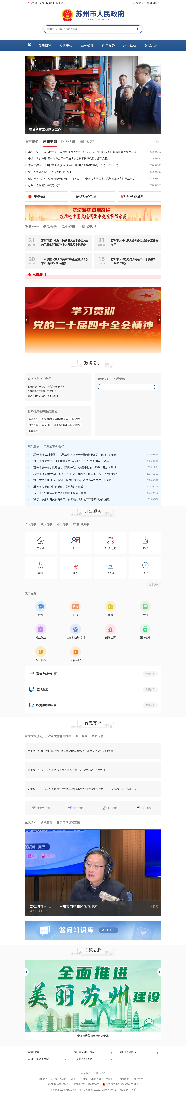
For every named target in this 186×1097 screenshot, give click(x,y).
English (50, 3)
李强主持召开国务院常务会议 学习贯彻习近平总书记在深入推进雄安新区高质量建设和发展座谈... (84, 152)
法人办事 (46, 524)
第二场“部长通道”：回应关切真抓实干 (50, 172)
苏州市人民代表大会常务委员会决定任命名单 (134, 242)
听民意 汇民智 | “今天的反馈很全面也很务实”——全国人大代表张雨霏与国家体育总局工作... (81, 178)
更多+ (158, 141)
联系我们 (100, 1073)
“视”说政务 (88, 227)
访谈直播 (46, 822)
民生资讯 (68, 227)
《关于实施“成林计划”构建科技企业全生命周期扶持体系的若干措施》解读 (74, 473)
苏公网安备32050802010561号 (122, 1084)
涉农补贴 (33, 424)
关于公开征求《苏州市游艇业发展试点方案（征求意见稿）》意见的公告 (69, 770)
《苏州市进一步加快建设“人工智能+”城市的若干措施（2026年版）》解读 (73, 467)
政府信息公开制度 (36, 391)
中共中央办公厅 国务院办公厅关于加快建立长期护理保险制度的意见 (68, 158)
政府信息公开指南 (36, 386)
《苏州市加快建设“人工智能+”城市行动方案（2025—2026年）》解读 (71, 480)
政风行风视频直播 (68, 822)
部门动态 (87, 142)
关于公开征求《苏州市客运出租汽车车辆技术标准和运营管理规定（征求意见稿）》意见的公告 (82, 788)
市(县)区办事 (81, 524)
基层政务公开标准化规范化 (67, 424)
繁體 (41, 3)
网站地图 (85, 1073)
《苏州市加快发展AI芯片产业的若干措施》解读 (58, 493)
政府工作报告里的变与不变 (44, 185)
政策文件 (104, 378)
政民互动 (93, 723)
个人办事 (30, 524)
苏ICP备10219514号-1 (59, 1084)
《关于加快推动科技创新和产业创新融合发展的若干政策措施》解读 (70, 499)
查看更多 (153, 584)
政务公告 (32, 227)
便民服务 (30, 593)
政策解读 (33, 446)
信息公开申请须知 (36, 396)
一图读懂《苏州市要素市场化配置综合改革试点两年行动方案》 (64, 261)
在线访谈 (30, 822)
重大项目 (46, 424)
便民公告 (50, 227)
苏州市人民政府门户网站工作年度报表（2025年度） (133, 261)
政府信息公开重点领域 (42, 411)
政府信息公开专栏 (39, 378)
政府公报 (51, 391)
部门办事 (62, 524)
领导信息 (120, 378)
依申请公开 (52, 396)
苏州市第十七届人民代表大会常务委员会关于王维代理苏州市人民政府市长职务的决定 (64, 243)
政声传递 (32, 142)
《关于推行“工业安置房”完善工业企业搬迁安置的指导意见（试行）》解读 (74, 454)
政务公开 (93, 363)
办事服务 (93, 511)
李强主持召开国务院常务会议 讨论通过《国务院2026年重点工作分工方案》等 (73, 165)
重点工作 (33, 418)
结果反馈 (97, 736)
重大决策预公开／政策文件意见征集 (48, 736)
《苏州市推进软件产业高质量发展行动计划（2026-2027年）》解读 (70, 461)
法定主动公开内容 (56, 386)
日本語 (59, 3)
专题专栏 (93, 950)
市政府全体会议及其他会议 (55, 418)
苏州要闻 (50, 142)
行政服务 (33, 430)
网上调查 (81, 736)
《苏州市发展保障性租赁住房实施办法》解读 (57, 486)
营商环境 (76, 418)
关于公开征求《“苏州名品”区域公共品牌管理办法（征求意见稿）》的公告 (70, 751)
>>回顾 (154, 906)
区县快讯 (68, 142)
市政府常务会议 (54, 446)
